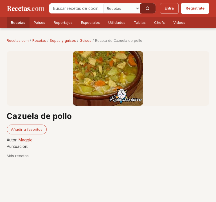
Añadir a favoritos (26, 129)
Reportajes (63, 22)
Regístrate (195, 8)
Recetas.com (18, 40)
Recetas (18, 22)
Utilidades (116, 22)
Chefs (159, 22)
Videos (179, 22)
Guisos (85, 40)
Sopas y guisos (63, 40)
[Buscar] (148, 8)
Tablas (140, 22)
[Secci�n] (121, 8)
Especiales (90, 22)
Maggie (26, 139)
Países (39, 22)
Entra (169, 8)
